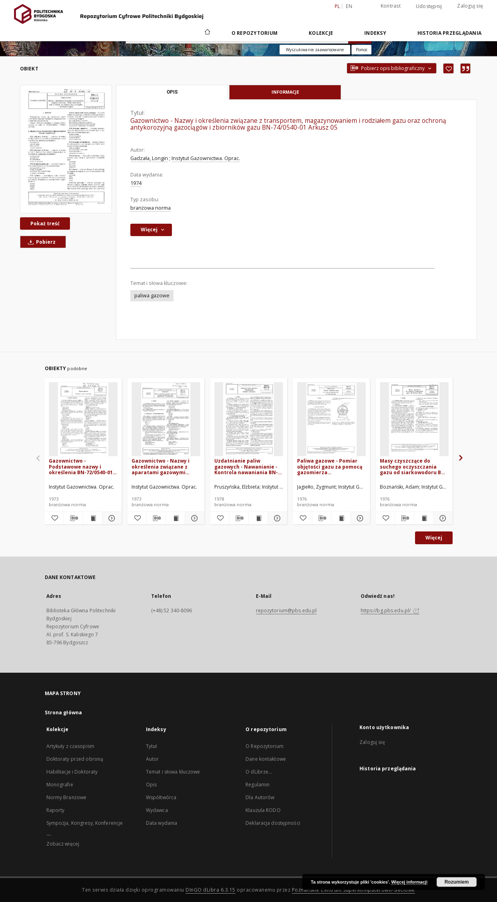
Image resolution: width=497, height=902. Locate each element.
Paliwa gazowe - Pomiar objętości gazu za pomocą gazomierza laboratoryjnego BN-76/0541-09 (329, 466)
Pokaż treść (45, 223)
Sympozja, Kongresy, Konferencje (84, 823)
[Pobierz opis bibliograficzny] (73, 518)
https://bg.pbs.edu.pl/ (390, 610)
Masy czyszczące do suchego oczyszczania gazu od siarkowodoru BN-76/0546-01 (413, 466)
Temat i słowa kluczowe (173, 771)
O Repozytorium (264, 746)
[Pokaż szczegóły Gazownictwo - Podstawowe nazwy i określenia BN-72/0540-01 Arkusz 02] (110, 518)
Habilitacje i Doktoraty (72, 771)
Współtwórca (161, 797)
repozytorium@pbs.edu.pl (286, 610)
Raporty (55, 810)
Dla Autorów (260, 797)
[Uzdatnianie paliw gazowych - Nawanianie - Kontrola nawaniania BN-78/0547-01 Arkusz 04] (249, 420)
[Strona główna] (207, 33)
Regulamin (257, 784)
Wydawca (157, 810)
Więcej (433, 537)
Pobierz (40, 242)
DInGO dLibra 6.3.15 (211, 889)
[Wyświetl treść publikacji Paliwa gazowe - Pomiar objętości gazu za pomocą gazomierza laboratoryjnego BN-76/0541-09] (340, 518)
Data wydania (161, 823)
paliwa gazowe (152, 295)
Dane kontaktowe (266, 759)
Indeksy (375, 33)
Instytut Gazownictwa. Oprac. (206, 158)
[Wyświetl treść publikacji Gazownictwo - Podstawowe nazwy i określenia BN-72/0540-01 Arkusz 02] (92, 518)
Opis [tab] (172, 92)
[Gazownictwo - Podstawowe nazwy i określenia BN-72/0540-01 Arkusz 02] (83, 420)
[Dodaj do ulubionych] (448, 68)
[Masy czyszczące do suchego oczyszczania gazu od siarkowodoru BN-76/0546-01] (414, 420)
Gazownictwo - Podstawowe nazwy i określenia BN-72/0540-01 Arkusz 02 (81, 466)
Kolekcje (321, 33)
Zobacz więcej (63, 843)
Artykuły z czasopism (70, 746)
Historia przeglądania (449, 33)
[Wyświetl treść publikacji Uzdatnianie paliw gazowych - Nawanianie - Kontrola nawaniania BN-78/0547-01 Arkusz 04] (258, 518)
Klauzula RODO (263, 810)
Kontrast (391, 5)
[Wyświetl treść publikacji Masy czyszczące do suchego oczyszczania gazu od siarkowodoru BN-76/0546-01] (423, 518)
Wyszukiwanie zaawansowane (315, 49)
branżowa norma (150, 207)
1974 (136, 183)
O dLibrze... (259, 771)
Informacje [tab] (285, 92)
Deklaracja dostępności (273, 823)
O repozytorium (255, 33)
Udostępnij (429, 6)
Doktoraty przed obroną (75, 759)
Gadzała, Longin (149, 158)
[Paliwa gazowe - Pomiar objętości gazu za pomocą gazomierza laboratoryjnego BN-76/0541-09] (331, 420)
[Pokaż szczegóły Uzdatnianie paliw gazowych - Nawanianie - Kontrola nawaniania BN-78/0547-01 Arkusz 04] (276, 518)
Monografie (59, 784)
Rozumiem (457, 882)
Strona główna (63, 712)
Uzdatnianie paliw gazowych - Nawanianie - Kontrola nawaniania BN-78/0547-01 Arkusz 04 (246, 466)
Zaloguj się (470, 5)
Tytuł (151, 746)
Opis (151, 784)
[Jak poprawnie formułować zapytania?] (361, 49)
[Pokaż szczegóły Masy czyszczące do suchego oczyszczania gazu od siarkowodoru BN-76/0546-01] (441, 518)
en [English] (349, 6)
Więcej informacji (409, 882)
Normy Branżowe (66, 797)
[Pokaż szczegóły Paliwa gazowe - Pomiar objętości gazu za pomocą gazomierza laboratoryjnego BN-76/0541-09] (358, 518)
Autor (152, 759)
